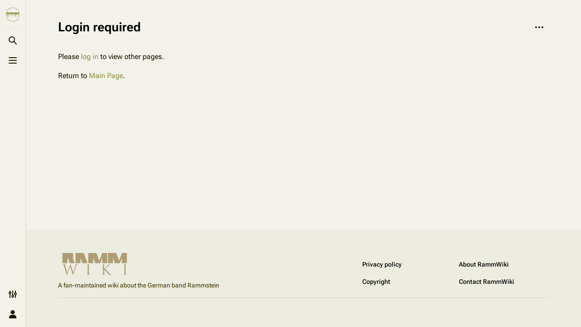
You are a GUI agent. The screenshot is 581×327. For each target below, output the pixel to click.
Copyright (376, 281)
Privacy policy (382, 264)
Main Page (106, 75)
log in (89, 56)
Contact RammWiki (486, 281)
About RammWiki (484, 264)
